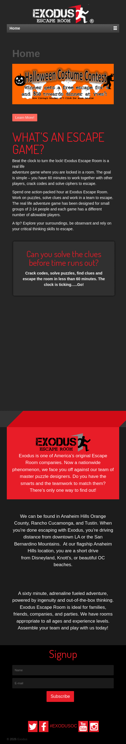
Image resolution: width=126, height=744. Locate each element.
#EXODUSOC (63, 726)
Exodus (22, 739)
